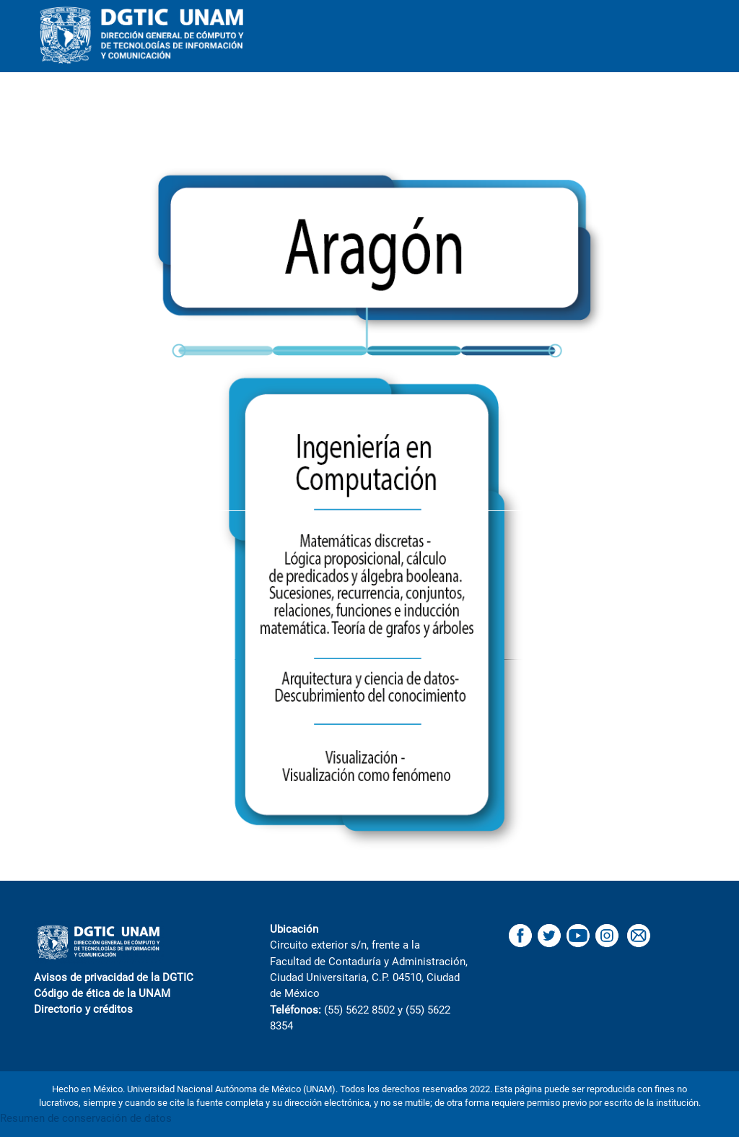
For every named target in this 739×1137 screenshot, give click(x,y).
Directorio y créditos (83, 1009)
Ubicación (294, 929)
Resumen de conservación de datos (86, 1118)
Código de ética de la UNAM (102, 993)
